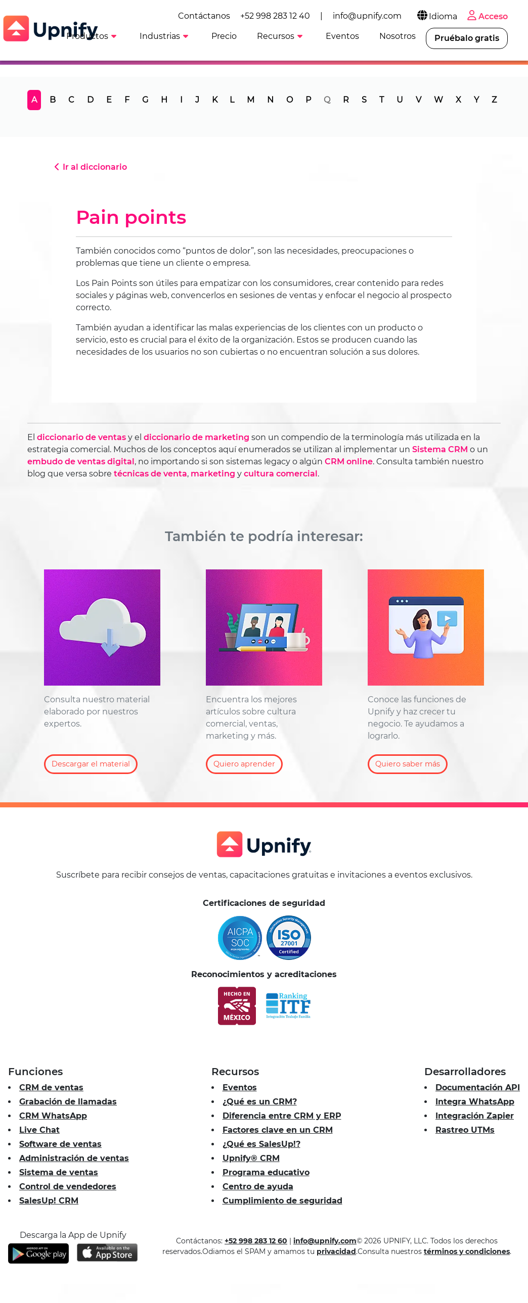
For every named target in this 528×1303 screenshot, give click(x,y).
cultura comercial (281, 473)
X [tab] (458, 100)
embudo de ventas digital (81, 461)
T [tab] (381, 100)
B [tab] (53, 100)
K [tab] (214, 100)
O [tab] (289, 100)
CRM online (349, 461)
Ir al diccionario (89, 167)
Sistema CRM (440, 449)
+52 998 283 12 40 (275, 16)
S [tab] (364, 100)
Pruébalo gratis (466, 38)
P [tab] (308, 100)
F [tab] (126, 100)
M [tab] (250, 100)
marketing (213, 473)
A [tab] (34, 100)
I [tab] (181, 100)
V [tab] (418, 100)
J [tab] (197, 100)
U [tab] (400, 100)
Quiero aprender (244, 763)
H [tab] (164, 100)
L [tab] (232, 100)
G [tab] (145, 100)
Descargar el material (91, 763)
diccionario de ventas (81, 437)
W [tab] (438, 100)
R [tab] (346, 100)
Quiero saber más (407, 763)
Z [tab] (494, 100)
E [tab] (109, 100)
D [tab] (90, 100)
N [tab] (270, 100)
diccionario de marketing (196, 437)
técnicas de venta (150, 473)
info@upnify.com (367, 16)
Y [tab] (476, 100)
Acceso (486, 16)
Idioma (436, 16)
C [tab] (71, 100)
